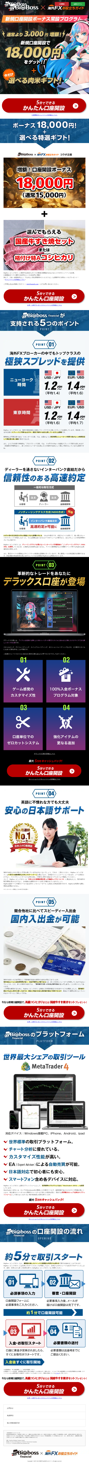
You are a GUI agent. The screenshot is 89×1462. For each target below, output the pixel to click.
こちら (57, 1373)
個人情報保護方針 (13, 1423)
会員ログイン (78, 4)
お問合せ (10, 1408)
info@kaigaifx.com (32, 284)
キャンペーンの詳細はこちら (15, 279)
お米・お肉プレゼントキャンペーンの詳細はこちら (44, 305)
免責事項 (10, 1415)
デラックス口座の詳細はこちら (44, 754)
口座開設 (62, 4)
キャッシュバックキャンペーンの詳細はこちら (44, 779)
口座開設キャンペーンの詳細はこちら (44, 115)
